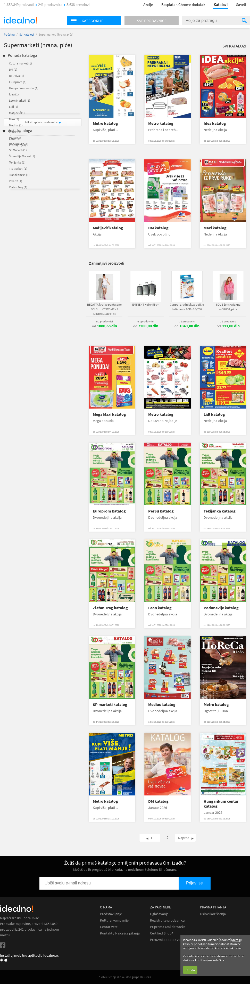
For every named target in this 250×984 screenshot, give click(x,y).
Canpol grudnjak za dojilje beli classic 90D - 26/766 (187, 307)
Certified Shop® (161, 933)
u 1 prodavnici (104, 321)
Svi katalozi (26, 34)
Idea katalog (215, 123)
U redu (190, 970)
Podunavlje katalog (221, 607)
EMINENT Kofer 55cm (145, 304)
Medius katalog (162, 704)
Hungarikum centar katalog (221, 804)
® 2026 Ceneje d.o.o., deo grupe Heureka (125, 977)
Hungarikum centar (23, 88)
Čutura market (20, 63)
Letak (14, 139)
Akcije (148, 4)
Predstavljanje (111, 914)
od (104, 326)
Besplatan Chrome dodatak (183, 4)
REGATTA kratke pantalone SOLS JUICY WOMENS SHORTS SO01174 (104, 309)
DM (13, 69)
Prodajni (17, 145)
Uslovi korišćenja (213, 914)
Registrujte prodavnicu (167, 920)
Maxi (14, 119)
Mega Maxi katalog (109, 414)
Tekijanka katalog (220, 511)
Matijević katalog (108, 227)
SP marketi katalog (110, 704)
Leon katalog (160, 607)
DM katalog (158, 227)
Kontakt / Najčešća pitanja (120, 933)
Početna (9, 34)
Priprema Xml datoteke (168, 927)
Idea (14, 94)
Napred (183, 837)
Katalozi (221, 4)
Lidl (13, 107)
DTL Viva (16, 76)
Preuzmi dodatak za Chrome (172, 940)
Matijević (17, 113)
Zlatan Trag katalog (110, 607)
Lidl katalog (214, 414)
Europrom (18, 82)
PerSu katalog (161, 511)
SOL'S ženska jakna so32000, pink (228, 307)
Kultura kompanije (114, 920)
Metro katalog (105, 123)
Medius (16, 125)
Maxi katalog (215, 227)
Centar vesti (109, 927)
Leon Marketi (19, 100)
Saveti (241, 4)
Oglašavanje (159, 914)
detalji (236, 940)
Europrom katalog (109, 511)
